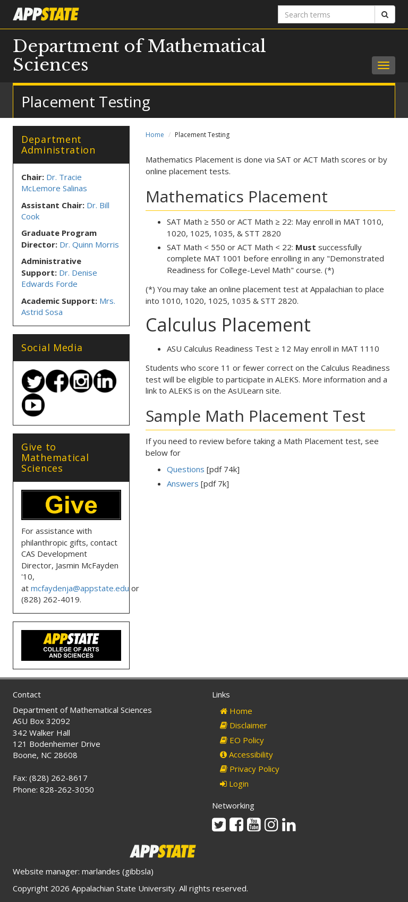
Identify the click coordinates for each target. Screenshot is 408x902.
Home (155, 134)
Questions (186, 469)
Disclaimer (243, 725)
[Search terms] (326, 14)
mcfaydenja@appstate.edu (80, 588)
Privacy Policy (249, 768)
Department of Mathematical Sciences (139, 55)
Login (234, 783)
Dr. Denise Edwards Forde (59, 278)
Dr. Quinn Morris (89, 244)
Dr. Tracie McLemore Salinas (54, 182)
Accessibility (246, 754)
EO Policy (242, 740)
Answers (183, 483)
